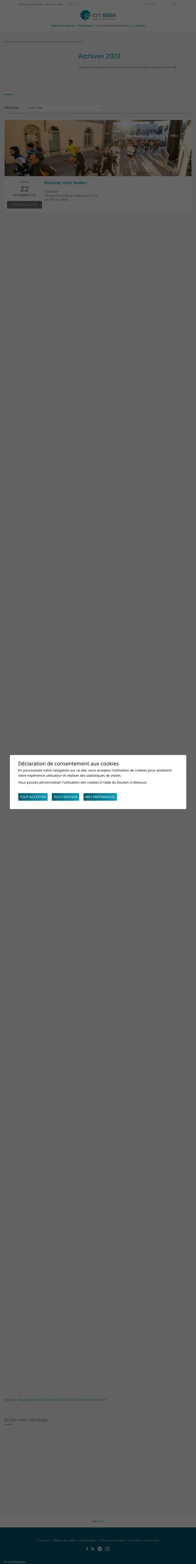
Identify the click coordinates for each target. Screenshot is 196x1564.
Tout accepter (33, 796)
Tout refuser (65, 796)
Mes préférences (100, 796)
